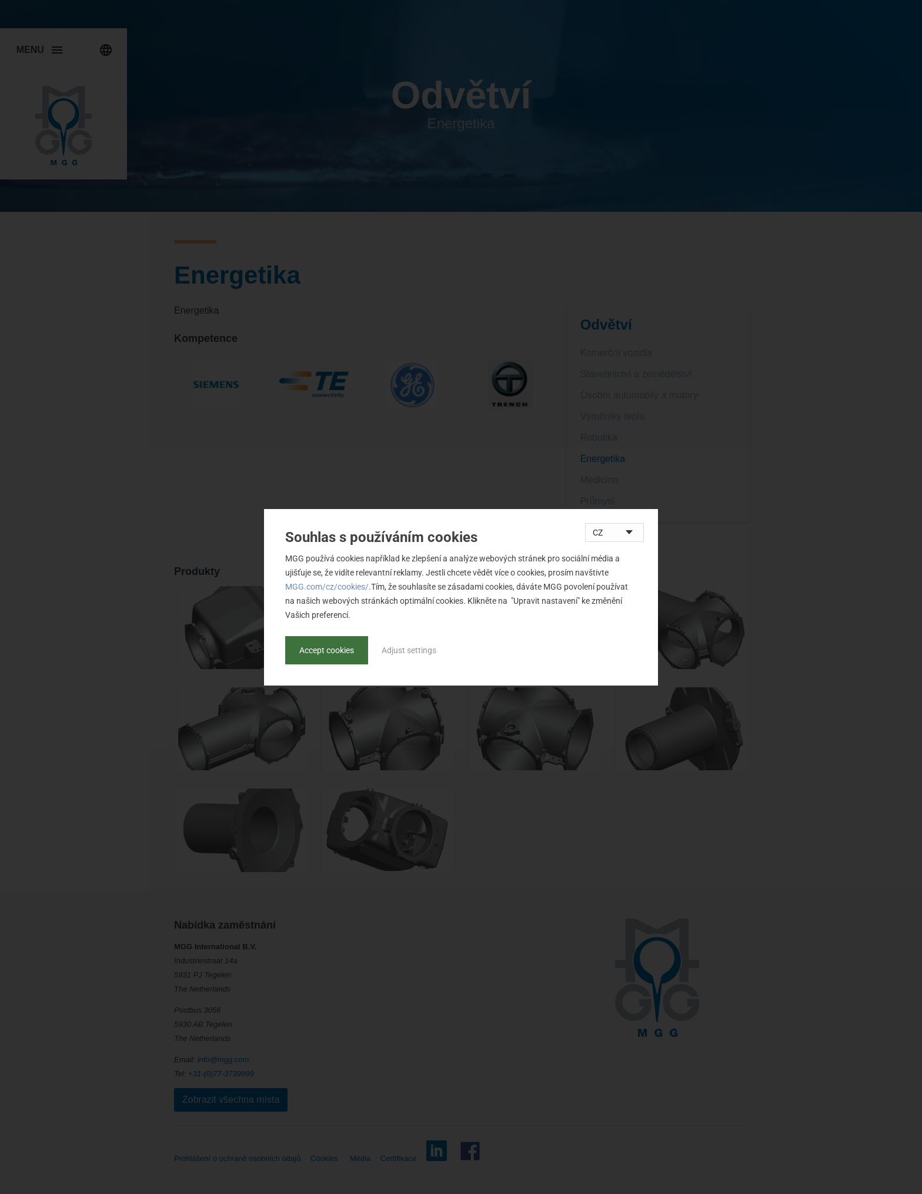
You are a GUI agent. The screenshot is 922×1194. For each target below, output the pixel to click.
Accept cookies (326, 650)
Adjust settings (409, 650)
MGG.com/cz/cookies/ (327, 586)
